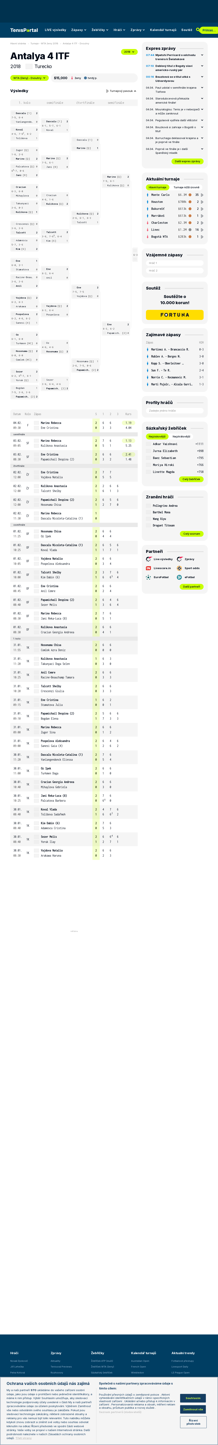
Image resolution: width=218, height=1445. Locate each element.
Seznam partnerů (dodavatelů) (120, 1412)
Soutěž (186, 30)
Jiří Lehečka (17, 1366)
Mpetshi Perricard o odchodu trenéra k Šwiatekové (175, 57)
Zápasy (79, 30)
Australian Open (140, 1360)
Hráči (120, 30)
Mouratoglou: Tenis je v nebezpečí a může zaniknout (177, 111)
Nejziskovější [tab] (157, 436)
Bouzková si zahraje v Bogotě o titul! (175, 129)
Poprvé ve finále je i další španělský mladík (171, 151)
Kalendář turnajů (163, 30)
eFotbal (186, 577)
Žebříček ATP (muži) (102, 1360)
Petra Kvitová (17, 1372)
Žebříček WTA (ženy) (102, 1366)
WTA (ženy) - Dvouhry (29, 78)
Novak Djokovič (19, 1360)
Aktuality (55, 1360)
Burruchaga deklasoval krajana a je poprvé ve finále (176, 140)
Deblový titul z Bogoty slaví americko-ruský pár (173, 68)
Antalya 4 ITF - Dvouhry (76, 43)
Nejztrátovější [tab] (181, 436)
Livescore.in (158, 568)
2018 (129, 51)
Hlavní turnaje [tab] (157, 187)
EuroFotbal (157, 577)
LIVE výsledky (55, 30)
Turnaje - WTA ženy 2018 (44, 43)
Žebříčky (100, 30)
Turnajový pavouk (121, 90)
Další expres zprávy (187, 161)
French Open (138, 1366)
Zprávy (138, 30)
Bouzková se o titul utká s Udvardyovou (172, 78)
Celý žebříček (191, 479)
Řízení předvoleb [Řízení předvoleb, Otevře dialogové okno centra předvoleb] (193, 1422)
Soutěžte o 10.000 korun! (174, 299)
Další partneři (191, 586)
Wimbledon (137, 1372)
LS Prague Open (180, 1372)
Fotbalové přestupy (182, 1360)
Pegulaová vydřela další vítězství (176, 120)
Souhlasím (193, 1398)
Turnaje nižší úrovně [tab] (186, 187)
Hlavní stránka (18, 43)
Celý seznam (191, 533)
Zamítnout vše (193, 1409)
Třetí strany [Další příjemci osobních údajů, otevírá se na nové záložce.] (23, 1438)
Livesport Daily (179, 1366)
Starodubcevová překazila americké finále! (172, 100)
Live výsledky (159, 559)
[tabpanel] (175, 215)
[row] (74, 425)
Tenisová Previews (61, 1366)
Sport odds (188, 568)
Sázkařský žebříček (101, 1372)
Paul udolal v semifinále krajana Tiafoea (175, 89)
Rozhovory (57, 1372)
